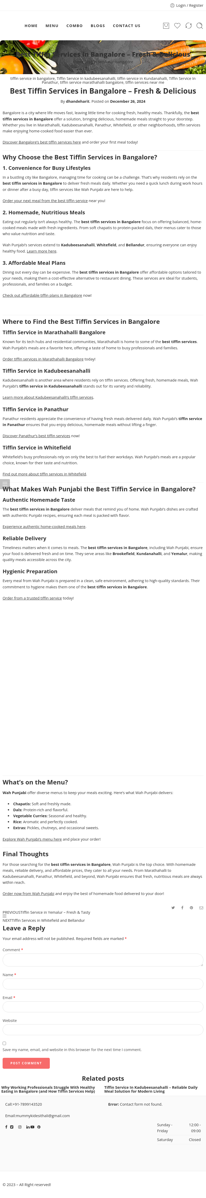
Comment (13, 949)
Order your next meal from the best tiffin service (45, 200)
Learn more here (41, 251)
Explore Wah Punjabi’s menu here (32, 839)
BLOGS (98, 25)
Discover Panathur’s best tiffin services (36, 435)
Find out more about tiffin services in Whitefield (44, 474)
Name (9, 974)
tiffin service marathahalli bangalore (91, 82)
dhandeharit (77, 101)
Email (9, 997)
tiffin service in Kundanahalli (142, 78)
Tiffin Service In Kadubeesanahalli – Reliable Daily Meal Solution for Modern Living (151, 1089)
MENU (51, 25)
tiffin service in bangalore (111, 61)
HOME (31, 25)
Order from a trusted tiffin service (32, 598)
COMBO (74, 25)
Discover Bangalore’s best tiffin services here (42, 142)
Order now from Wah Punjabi (28, 893)
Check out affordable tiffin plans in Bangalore (42, 295)
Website (10, 1020)
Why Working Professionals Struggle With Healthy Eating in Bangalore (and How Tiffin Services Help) (48, 1089)
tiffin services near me (144, 82)
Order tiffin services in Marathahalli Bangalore (43, 359)
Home (78, 61)
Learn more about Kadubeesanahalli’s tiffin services (48, 397)
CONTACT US (127, 25)
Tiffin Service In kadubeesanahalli (86, 78)
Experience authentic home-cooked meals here (44, 526)
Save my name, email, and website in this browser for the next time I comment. (72, 1049)
